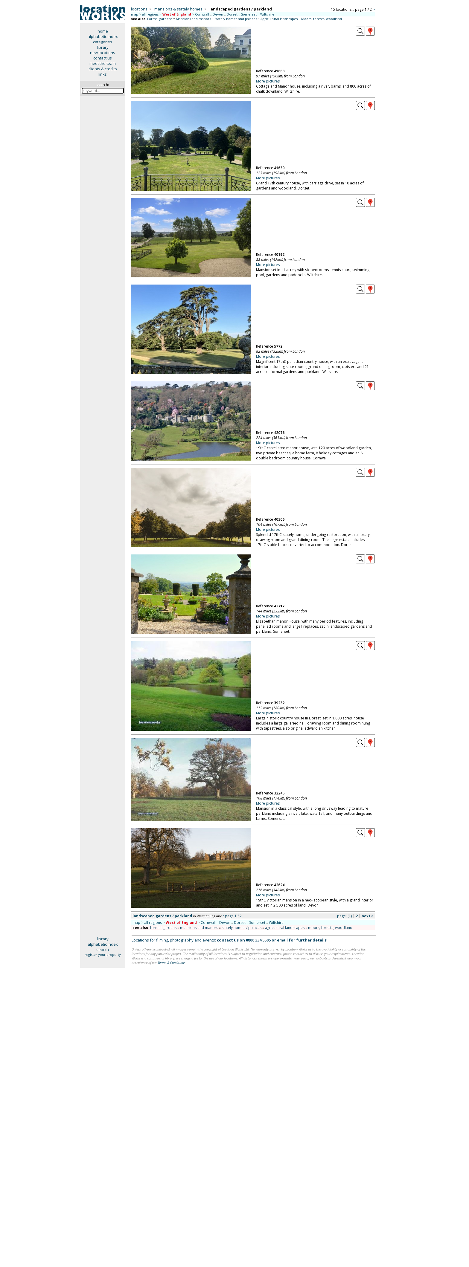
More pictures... (269, 81)
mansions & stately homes (178, 9)
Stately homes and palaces (235, 18)
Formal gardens (159, 18)
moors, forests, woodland (330, 927)
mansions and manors (199, 927)
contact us (102, 58)
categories (102, 42)
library (103, 47)
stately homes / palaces (241, 927)
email (282, 940)
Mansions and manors (193, 18)
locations (139, 9)
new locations (102, 52)
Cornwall (202, 14)
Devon (218, 14)
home (103, 31)
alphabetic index (103, 36)
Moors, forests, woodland (321, 18)
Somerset (249, 14)
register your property (103, 954)
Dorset (232, 14)
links (102, 74)
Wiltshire (267, 14)
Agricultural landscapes (279, 18)
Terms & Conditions (171, 962)
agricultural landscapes (284, 927)
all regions (150, 14)
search (102, 949)
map (134, 14)
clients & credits (103, 68)
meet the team (102, 63)
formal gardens (163, 927)
